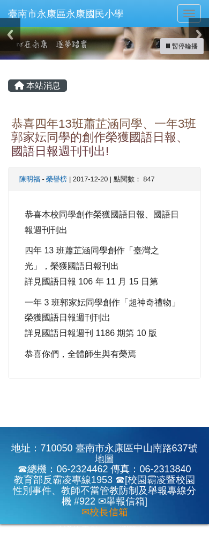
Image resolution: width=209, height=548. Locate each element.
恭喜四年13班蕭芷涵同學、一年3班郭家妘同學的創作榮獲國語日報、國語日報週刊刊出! (103, 137)
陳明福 (29, 179)
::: (10, 63)
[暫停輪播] (182, 46)
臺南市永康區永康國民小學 (66, 14)
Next (199, 34)
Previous (10, 34)
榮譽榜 (56, 179)
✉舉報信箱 (121, 501)
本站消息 (37, 85)
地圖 (104, 459)
